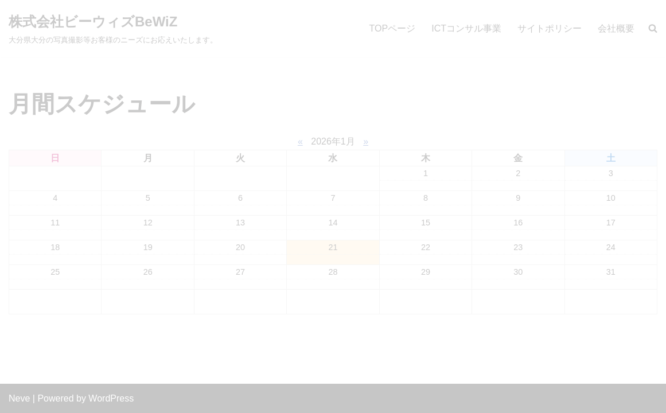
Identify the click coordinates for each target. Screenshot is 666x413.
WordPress (111, 398)
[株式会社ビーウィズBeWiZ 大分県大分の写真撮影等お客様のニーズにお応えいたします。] (113, 28)
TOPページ (392, 28)
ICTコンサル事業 (466, 28)
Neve (19, 398)
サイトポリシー (549, 28)
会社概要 (616, 28)
